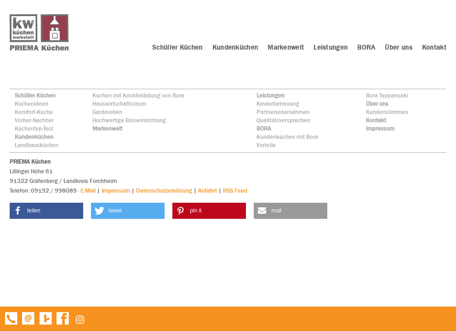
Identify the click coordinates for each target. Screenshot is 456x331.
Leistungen (270, 95)
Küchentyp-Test (34, 128)
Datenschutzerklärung (164, 190)
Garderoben (107, 111)
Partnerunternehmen (283, 111)
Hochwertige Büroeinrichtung (129, 120)
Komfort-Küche (34, 111)
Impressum (380, 128)
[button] (46, 211)
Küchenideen (31, 103)
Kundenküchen (34, 136)
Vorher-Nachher (34, 120)
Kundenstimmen (387, 111)
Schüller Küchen (35, 95)
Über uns (377, 103)
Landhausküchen (36, 145)
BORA (263, 128)
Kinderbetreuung (277, 103)
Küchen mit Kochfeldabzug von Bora (138, 95)
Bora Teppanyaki (387, 95)
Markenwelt (107, 128)
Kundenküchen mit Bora (287, 136)
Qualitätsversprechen (283, 120)
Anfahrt (207, 190)
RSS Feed (235, 190)
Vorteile (266, 145)
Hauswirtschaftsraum (119, 103)
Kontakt (376, 120)
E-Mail (88, 190)
